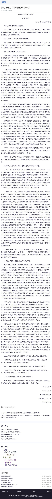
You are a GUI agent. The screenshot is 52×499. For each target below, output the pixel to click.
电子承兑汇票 (11, 465)
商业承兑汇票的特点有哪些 (7, 478)
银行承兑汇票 (8, 407)
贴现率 (8, 462)
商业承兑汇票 (10, 460)
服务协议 (49, 491)
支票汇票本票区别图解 (6, 436)
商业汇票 (10, 455)
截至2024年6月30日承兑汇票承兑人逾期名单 (11, 432)
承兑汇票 (7, 457)
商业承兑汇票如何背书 (6, 476)
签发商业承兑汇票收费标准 (7, 486)
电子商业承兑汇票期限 (6, 482)
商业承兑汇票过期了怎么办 (7, 480)
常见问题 (19, 491)
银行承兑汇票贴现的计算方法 (8, 439)
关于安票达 (3, 491)
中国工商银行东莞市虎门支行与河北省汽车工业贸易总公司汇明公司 (22, 413)
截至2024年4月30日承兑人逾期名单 (10, 434)
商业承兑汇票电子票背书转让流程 (9, 429)
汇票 (14, 407)
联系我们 (34, 491)
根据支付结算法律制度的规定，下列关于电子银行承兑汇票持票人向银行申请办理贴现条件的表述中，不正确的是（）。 (9, 484)
